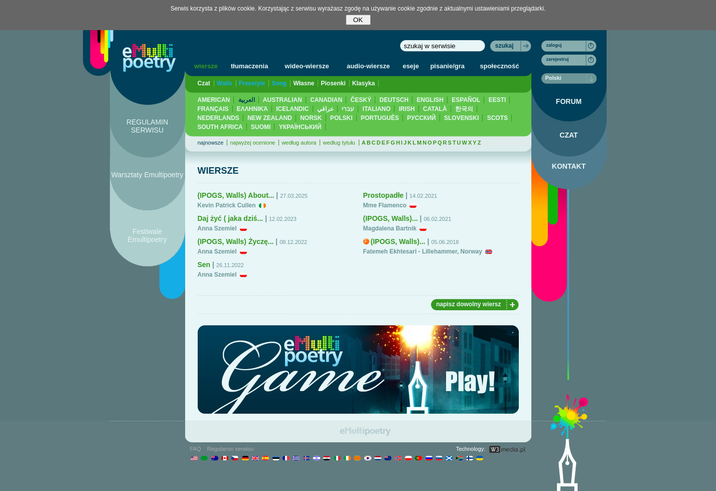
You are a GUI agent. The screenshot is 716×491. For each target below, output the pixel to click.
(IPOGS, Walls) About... (236, 195)
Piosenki (333, 83)
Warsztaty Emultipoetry (147, 175)
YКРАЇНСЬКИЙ (300, 127)
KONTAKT (569, 166)
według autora (298, 143)
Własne (303, 83)
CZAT (568, 135)
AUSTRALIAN (282, 99)
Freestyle (252, 83)
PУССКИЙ (421, 117)
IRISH (407, 108)
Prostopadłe (383, 195)
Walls (224, 83)
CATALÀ (435, 108)
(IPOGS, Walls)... (390, 218)
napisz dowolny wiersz (468, 304)
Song (279, 83)
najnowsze (211, 143)
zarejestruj (557, 59)
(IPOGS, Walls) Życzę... (236, 241)
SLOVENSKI (461, 117)
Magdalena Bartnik (390, 228)
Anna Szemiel (217, 228)
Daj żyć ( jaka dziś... (230, 218)
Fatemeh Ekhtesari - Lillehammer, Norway (422, 251)
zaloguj (554, 45)
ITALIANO (377, 108)
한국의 (464, 108)
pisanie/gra (447, 66)
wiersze (206, 66)
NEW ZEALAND (269, 117)
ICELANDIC (292, 108)
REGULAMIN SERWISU (147, 126)
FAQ (195, 449)
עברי (348, 108)
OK (358, 20)
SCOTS (497, 117)
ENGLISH (430, 99)
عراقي (325, 108)
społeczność (499, 66)
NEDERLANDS (218, 117)
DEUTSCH (393, 99)
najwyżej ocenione (252, 143)
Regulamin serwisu (230, 449)
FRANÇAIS (213, 108)
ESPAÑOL (466, 99)
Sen (204, 265)
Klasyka (363, 83)
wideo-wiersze (307, 66)
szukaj (504, 45)
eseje (410, 66)
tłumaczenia (249, 66)
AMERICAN (214, 99)
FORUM (569, 101)
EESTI (497, 99)
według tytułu (339, 143)
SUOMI (260, 127)
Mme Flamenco (385, 205)
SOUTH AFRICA (220, 127)
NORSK (311, 117)
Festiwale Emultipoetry (147, 235)
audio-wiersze (368, 66)
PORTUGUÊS (380, 117)
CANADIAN (326, 99)
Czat (204, 83)
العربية (246, 99)
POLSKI (341, 117)
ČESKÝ (361, 99)
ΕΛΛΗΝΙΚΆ (252, 108)
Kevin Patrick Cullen (227, 205)
